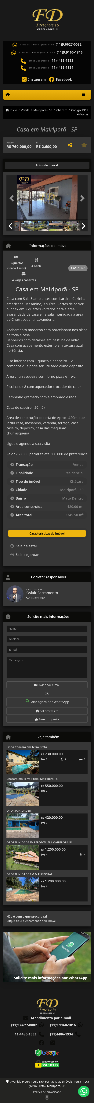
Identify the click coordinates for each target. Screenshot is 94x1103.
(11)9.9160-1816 (70, 52)
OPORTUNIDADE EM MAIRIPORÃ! (29, 874)
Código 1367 (79, 110)
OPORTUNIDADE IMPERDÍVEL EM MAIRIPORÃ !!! (39, 842)
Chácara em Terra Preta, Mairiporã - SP (32, 779)
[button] (12, 198)
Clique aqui (14, 921)
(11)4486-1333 (62, 60)
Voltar (82, 114)
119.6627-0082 (35, 598)
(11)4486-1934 (62, 67)
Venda (25, 110)
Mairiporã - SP (42, 110)
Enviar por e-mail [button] (47, 685)
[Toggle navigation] (83, 94)
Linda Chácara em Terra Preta (26, 747)
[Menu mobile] (8, 94)
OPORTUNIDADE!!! (18, 810)
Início (11, 110)
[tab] (19, 165)
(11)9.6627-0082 (68, 44)
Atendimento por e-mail (47, 1018)
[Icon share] (33, 79)
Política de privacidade (47, 1092)
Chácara (61, 110)
